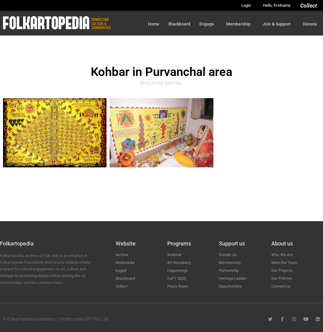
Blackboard (179, 24)
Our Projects (282, 270)
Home (153, 24)
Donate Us (228, 254)
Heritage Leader (232, 278)
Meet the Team (284, 262)
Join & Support (278, 24)
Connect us (281, 286)
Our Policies (281, 278)
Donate (310, 24)
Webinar (174, 254)
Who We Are (282, 254)
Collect (308, 5)
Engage (208, 24)
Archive (122, 254)
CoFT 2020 (176, 278)
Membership (239, 24)
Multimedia (125, 262)
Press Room (177, 286)
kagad (121, 270)
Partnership (229, 270)
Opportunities (230, 286)
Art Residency (179, 262)
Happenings (177, 270)
